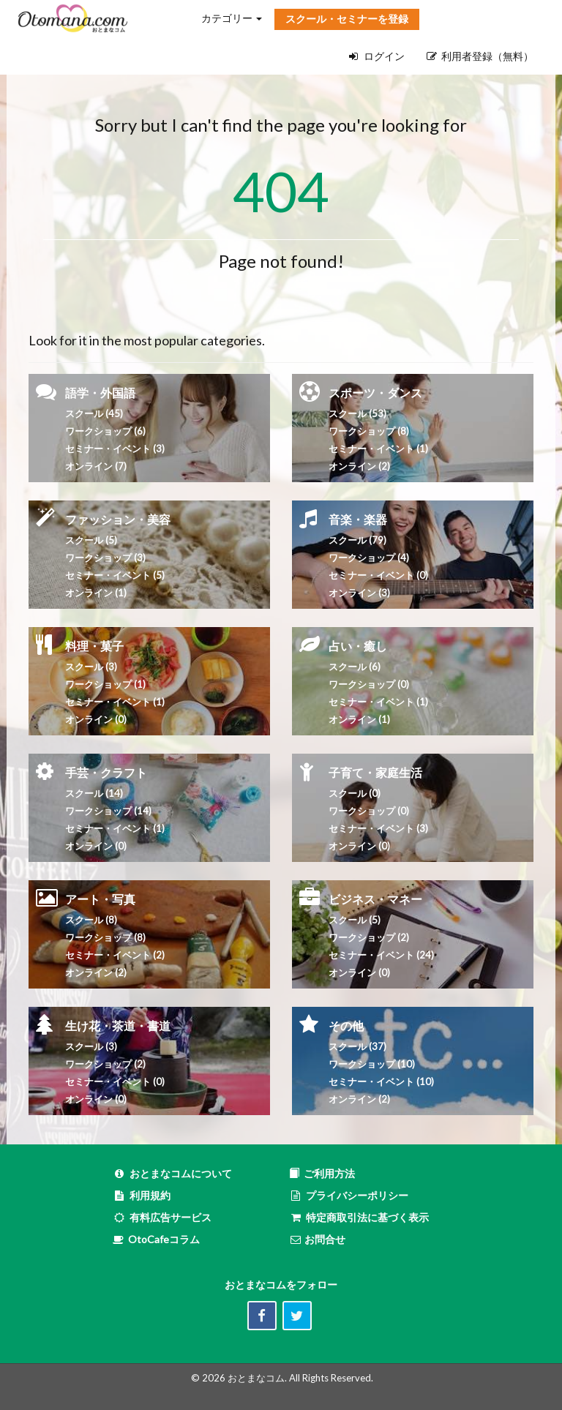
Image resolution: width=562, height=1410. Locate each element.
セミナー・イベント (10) (381, 1081)
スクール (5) (91, 540)
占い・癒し (358, 646)
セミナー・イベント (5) (115, 575)
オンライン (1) (96, 593)
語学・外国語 (100, 393)
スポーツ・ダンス (375, 393)
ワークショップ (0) (369, 684)
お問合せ (317, 1239)
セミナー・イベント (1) (115, 702)
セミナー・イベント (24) (381, 955)
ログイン (377, 56)
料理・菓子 (94, 646)
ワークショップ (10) (372, 1064)
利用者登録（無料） (480, 56)
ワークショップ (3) (105, 557)
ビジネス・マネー (375, 899)
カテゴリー (231, 18)
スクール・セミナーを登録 (346, 18)
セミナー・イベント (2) (115, 955)
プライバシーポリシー (348, 1195)
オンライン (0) (96, 719)
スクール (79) (357, 540)
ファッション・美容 (118, 519)
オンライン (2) (359, 466)
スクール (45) (94, 413)
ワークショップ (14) (108, 811)
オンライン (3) (359, 593)
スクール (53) (357, 413)
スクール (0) (355, 793)
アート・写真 (100, 899)
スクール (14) (94, 793)
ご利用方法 (322, 1173)
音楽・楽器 (358, 519)
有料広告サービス (162, 1217)
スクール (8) (91, 920)
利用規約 (142, 1195)
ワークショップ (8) (369, 431)
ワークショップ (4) (369, 557)
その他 (346, 1025)
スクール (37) (357, 1046)
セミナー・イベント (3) (115, 448)
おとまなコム (256, 1378)
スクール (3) (91, 666)
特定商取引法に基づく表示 (359, 1217)
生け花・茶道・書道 (118, 1025)
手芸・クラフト (106, 772)
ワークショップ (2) (105, 1064)
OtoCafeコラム (164, 1239)
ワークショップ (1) (105, 684)
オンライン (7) (96, 466)
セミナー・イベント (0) (378, 575)
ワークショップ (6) (105, 431)
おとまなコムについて (172, 1173)
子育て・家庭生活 (375, 772)
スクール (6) (355, 666)
